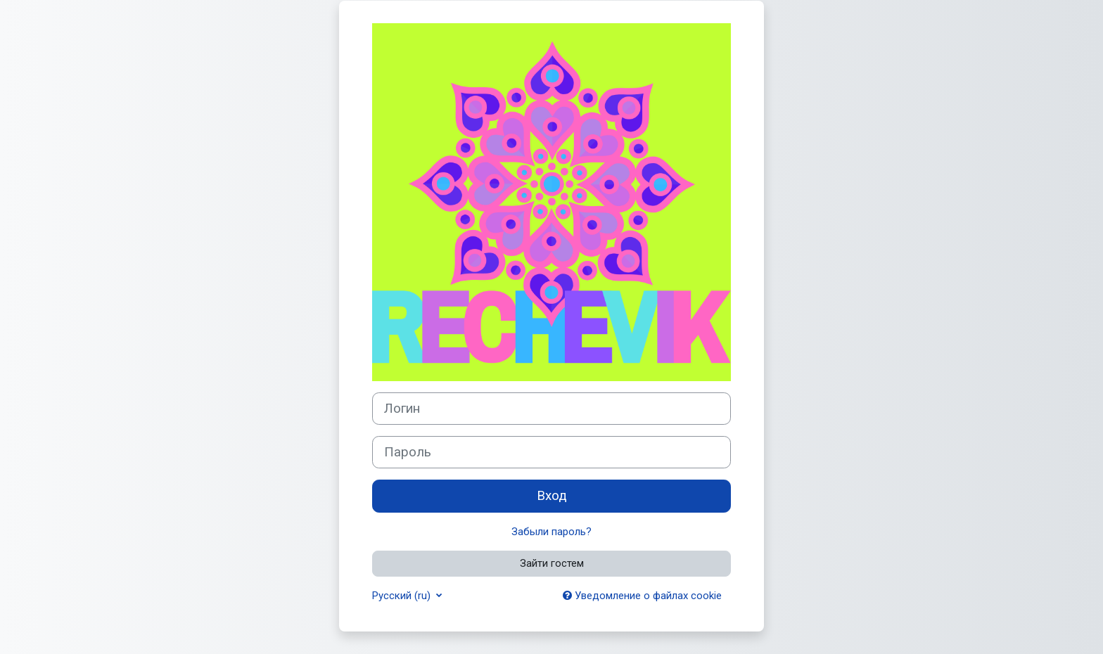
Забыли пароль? (551, 531)
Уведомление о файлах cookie (642, 595)
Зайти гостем (552, 563)
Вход (552, 496)
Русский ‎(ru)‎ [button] (402, 595)
